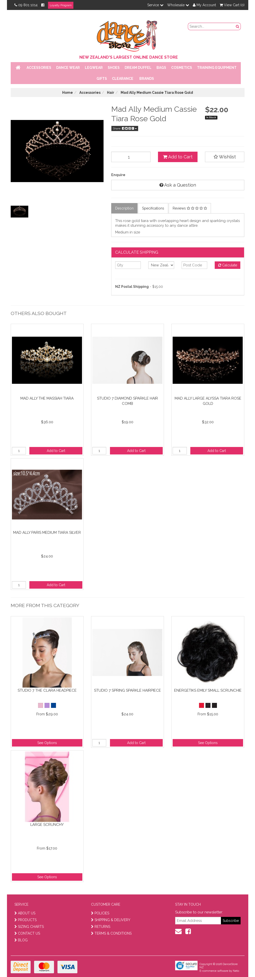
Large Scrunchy (47, 824)
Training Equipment (217, 68)
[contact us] (178, 931)
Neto (236, 971)
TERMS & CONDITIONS (111, 933)
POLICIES (100, 913)
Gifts (102, 79)
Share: (125, 128)
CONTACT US (27, 933)
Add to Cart (178, 156)
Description (124, 208)
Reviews (190, 208)
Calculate (227, 265)
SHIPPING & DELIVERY (110, 920)
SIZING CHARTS (29, 927)
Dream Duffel (138, 68)
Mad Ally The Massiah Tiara (47, 398)
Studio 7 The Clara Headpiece (47, 690)
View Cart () (232, 5)
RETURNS (100, 927)
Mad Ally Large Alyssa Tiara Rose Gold (208, 401)
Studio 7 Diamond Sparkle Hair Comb (127, 401)
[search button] (237, 26)
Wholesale (178, 5)
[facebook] (188, 931)
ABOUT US (24, 913)
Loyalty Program (61, 5)
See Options (47, 743)
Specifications (153, 208)
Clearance (122, 79)
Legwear (94, 68)
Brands (146, 79)
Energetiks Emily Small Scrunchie (208, 690)
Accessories (39, 68)
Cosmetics (181, 68)
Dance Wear (68, 68)
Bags (161, 68)
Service (155, 5)
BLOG (21, 940)
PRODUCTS (25, 920)
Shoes (114, 68)
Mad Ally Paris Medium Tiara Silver (47, 532)
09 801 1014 (26, 5)
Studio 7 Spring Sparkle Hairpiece (127, 690)
